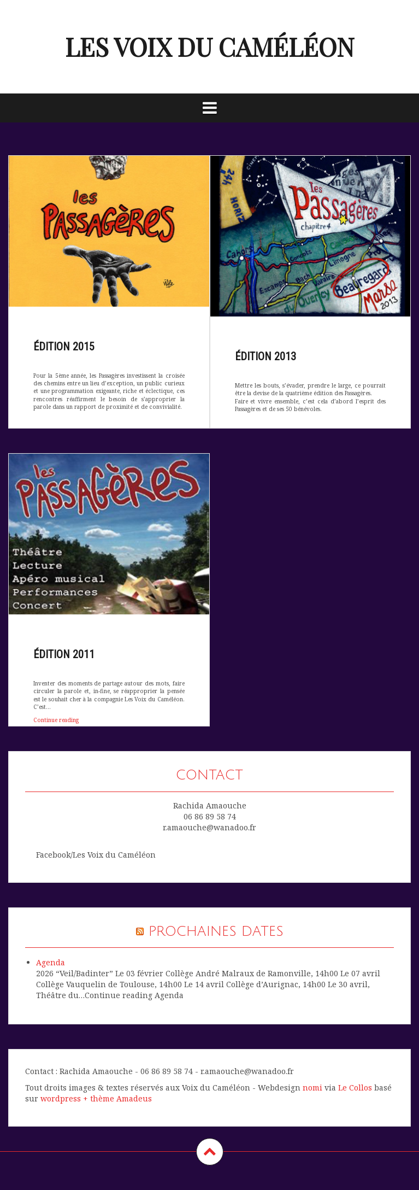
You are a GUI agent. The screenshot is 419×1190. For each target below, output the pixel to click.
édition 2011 (64, 654)
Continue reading (57, 722)
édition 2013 (265, 356)
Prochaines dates (216, 931)
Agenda (50, 962)
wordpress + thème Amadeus (96, 1098)
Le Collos (355, 1087)
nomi (312, 1087)
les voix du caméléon (210, 46)
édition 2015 (64, 346)
